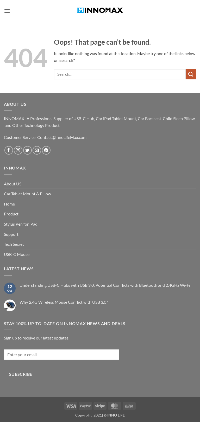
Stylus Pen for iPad (21, 223)
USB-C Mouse (16, 254)
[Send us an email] (37, 150)
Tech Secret (14, 244)
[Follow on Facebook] (8, 150)
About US (12, 183)
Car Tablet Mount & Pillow (27, 193)
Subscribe (20, 374)
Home (9, 203)
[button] (7, 10)
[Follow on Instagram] (18, 150)
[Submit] (191, 74)
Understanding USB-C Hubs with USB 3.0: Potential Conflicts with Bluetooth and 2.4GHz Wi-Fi (105, 285)
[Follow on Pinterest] (46, 150)
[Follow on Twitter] (27, 150)
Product (11, 213)
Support (11, 234)
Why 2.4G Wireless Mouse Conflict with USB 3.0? (64, 302)
